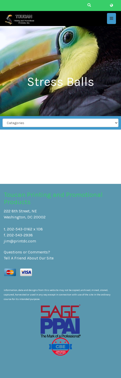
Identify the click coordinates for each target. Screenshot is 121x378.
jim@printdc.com (20, 241)
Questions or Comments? (27, 252)
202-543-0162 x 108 (25, 229)
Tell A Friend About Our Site (29, 258)
